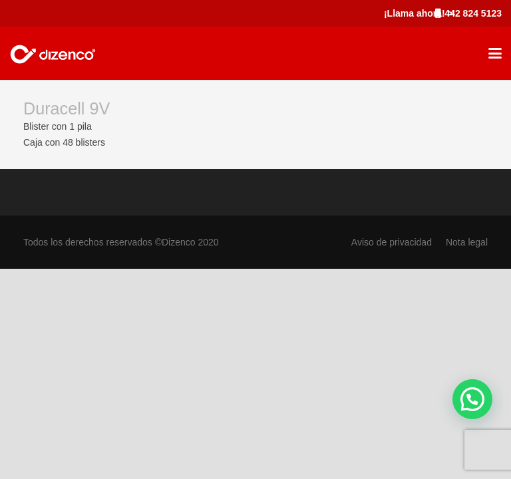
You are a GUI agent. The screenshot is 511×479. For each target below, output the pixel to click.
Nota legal (467, 242)
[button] (495, 53)
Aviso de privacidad (391, 242)
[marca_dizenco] (52, 53)
